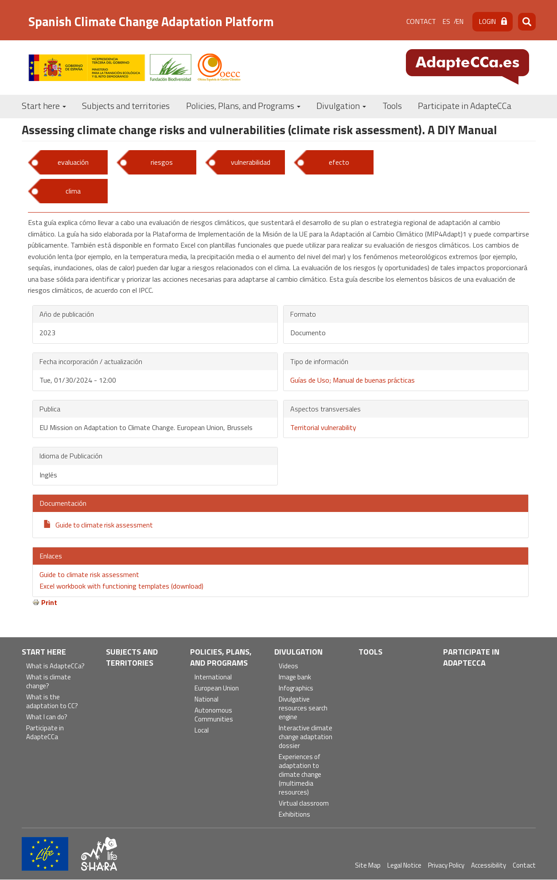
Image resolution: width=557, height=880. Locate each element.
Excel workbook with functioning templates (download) (121, 586)
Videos (288, 666)
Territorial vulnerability (323, 427)
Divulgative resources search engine (303, 708)
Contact (421, 21)
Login (487, 21)
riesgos (162, 162)
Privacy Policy (446, 865)
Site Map (368, 865)
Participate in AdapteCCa (464, 105)
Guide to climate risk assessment (104, 524)
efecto (339, 162)
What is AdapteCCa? (55, 666)
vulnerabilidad (250, 162)
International (213, 677)
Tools (392, 105)
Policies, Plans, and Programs (243, 105)
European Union (217, 688)
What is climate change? (48, 682)
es (446, 21)
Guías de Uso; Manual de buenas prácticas (352, 380)
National (206, 699)
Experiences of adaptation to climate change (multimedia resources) (300, 774)
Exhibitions (294, 814)
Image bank (295, 677)
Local (202, 730)
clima (73, 191)
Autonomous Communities (214, 715)
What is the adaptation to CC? (52, 702)
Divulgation (341, 105)
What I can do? (46, 717)
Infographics (296, 688)
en (460, 21)
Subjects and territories (126, 105)
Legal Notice (404, 865)
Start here (44, 105)
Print (49, 602)
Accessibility (488, 865)
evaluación (73, 162)
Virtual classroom (304, 803)
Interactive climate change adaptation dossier (305, 737)
